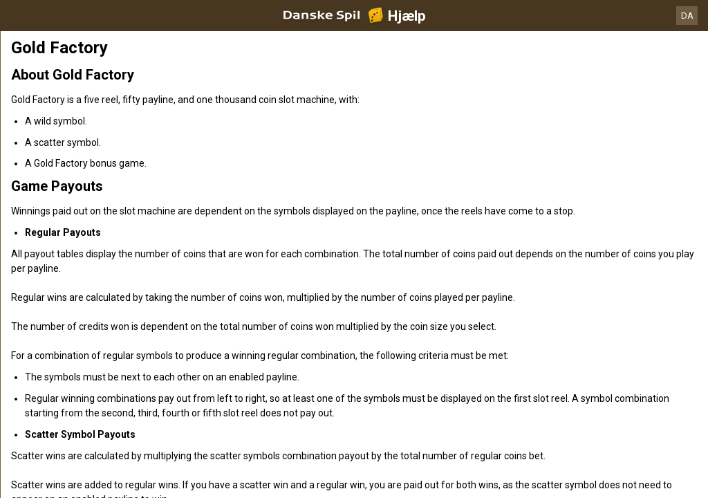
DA (687, 15)
